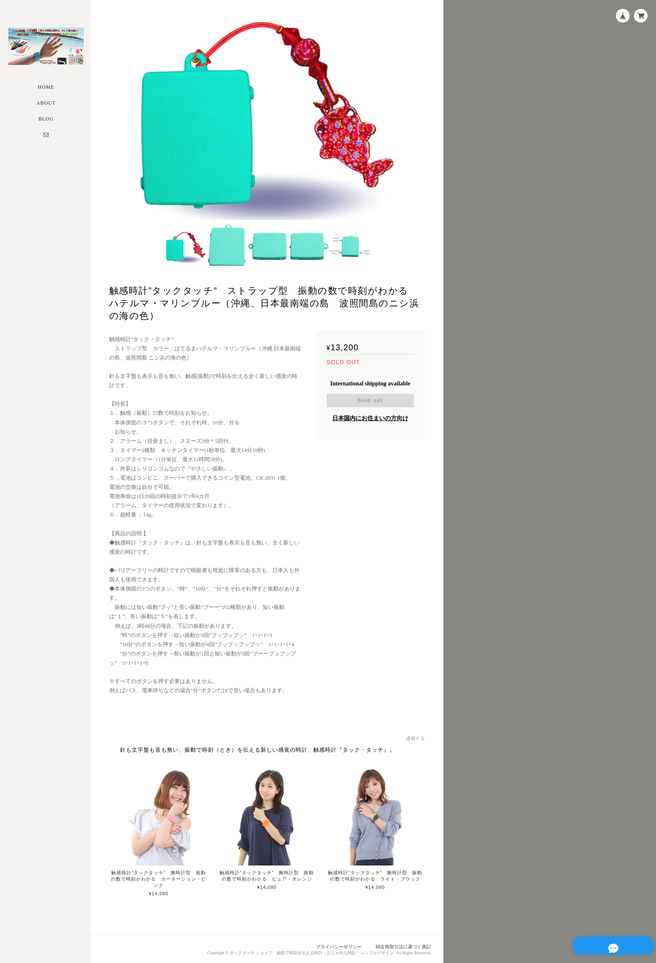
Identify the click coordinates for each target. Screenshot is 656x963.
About (46, 106)
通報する (415, 737)
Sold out (370, 399)
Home (46, 90)
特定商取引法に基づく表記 (403, 945)
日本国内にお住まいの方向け (370, 417)
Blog (46, 122)
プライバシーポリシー (339, 945)
